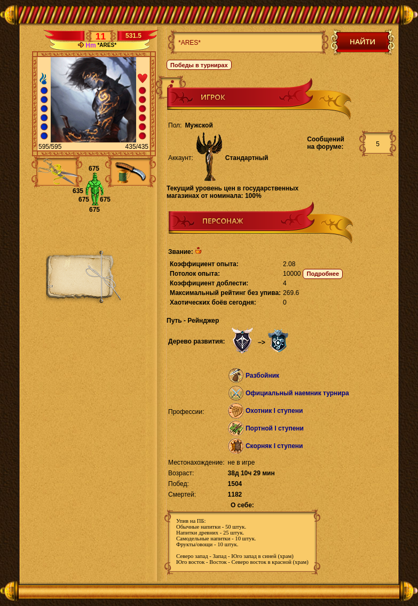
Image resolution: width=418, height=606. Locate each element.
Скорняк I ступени (274, 446)
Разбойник (262, 375)
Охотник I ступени (274, 410)
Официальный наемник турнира (297, 393)
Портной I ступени (275, 428)
